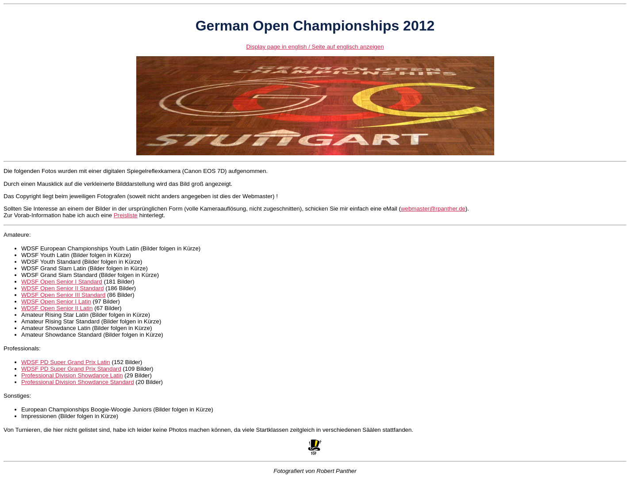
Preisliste (126, 215)
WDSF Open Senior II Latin (57, 308)
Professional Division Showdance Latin (72, 375)
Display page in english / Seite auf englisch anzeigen (315, 46)
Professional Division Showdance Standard (77, 382)
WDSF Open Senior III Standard (63, 295)
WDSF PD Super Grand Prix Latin (65, 362)
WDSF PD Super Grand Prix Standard (71, 368)
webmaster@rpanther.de (433, 208)
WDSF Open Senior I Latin (56, 301)
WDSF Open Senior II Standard (62, 288)
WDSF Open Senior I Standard (61, 281)
